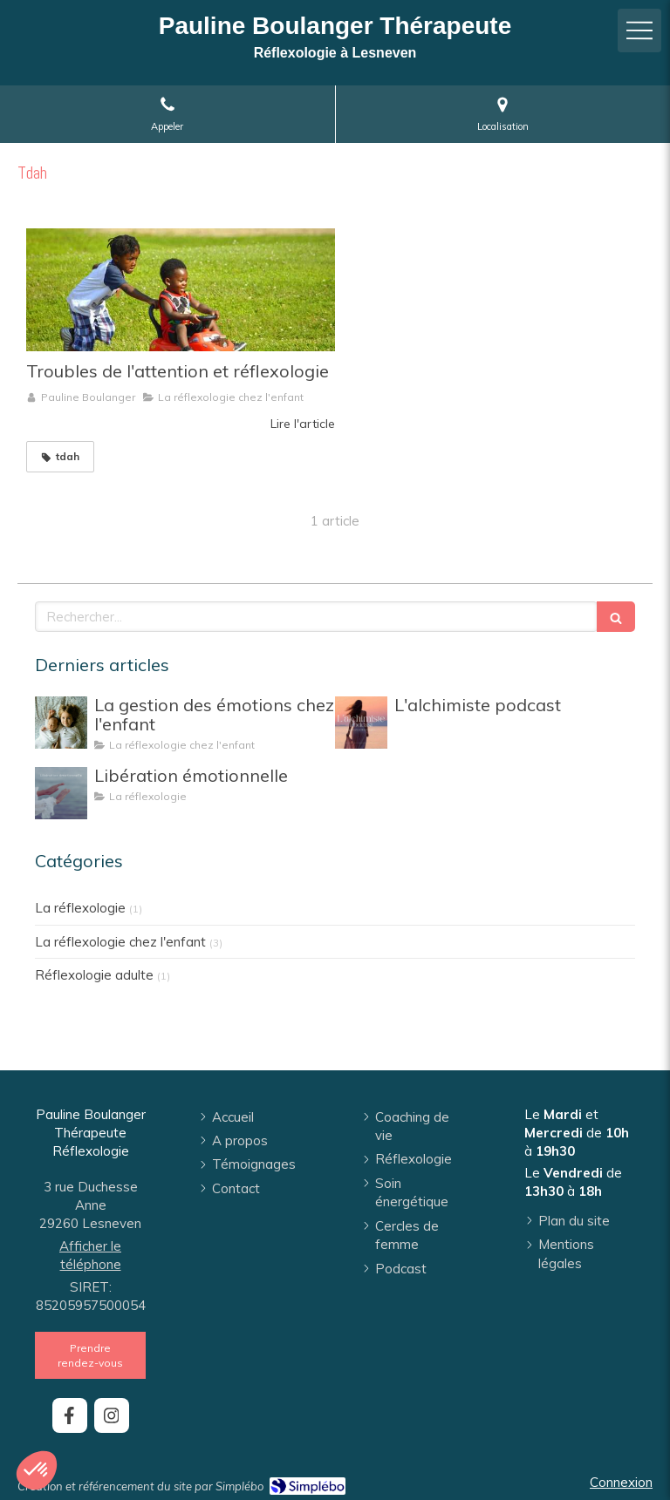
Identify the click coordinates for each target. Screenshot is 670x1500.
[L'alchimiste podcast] (361, 722)
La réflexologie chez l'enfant (120, 941)
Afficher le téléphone (90, 1255)
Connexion (621, 1482)
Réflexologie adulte (94, 975)
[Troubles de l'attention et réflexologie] (180, 290)
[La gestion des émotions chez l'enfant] (61, 722)
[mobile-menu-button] (639, 30)
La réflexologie (80, 907)
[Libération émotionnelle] (61, 793)
